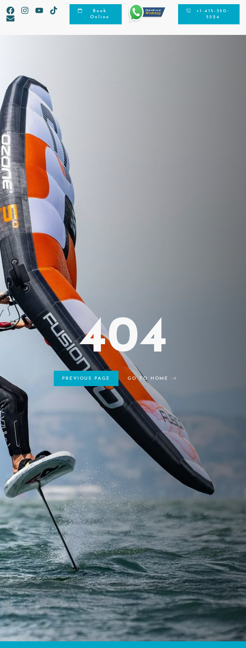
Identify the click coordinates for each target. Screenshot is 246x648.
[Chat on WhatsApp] (146, 21)
